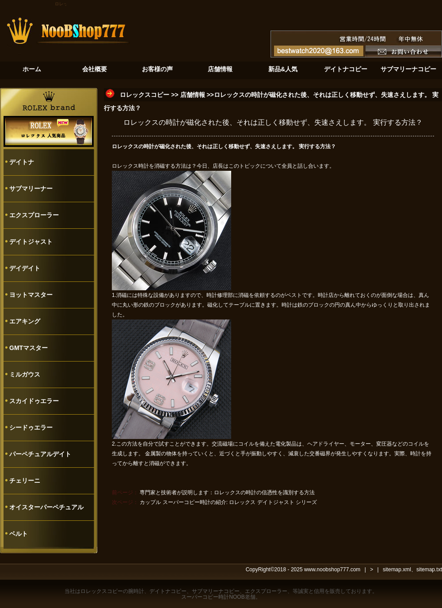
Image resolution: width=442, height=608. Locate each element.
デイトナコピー (168, 591)
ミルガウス (24, 374)
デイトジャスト (31, 241)
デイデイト (24, 268)
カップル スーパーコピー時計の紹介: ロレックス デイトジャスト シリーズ (228, 502)
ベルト (18, 533)
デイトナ (21, 161)
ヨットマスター (31, 294)
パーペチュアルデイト (40, 454)
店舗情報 (192, 94)
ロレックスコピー (144, 94)
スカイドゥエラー (34, 400)
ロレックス (125, 166)
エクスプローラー (34, 215)
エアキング (24, 321)
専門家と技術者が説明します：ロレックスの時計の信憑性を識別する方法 (227, 492)
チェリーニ (24, 480)
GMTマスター (28, 347)
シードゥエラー (31, 427)
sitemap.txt (429, 569)
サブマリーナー (31, 188)
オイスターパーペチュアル (46, 507)
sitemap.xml (397, 569)
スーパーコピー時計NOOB (212, 597)
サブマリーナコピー (216, 591)
